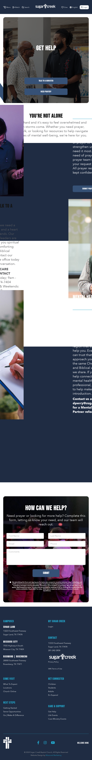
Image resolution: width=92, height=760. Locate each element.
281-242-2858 (54, 650)
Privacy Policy (53, 662)
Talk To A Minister (46, 81)
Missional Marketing (53, 755)
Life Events (53, 715)
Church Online (9, 691)
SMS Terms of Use (55, 669)
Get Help (52, 711)
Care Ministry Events (57, 719)
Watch (16, 7)
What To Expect (10, 684)
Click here (46, 589)
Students (52, 687)
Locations (7, 687)
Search (25, 7)
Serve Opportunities (12, 711)
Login (84, 7)
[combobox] (77, 7)
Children (52, 684)
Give (64, 7)
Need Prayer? (46, 91)
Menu (7, 7)
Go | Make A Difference (13, 715)
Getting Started (10, 708)
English (75, 7)
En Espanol (53, 695)
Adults (51, 691)
